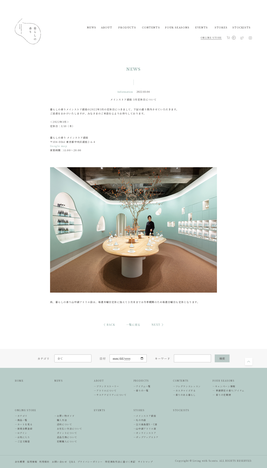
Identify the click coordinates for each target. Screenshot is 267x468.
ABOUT (99, 380)
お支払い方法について (68, 428)
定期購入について (65, 441)
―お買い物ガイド (64, 415)
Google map (58, 146)
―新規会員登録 (23, 428)
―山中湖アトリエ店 (145, 428)
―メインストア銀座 (145, 415)
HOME (19, 380)
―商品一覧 (21, 420)
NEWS (58, 380)
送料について (63, 424)
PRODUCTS (141, 380)
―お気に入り (22, 437)
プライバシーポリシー (90, 461)
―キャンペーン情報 (223, 386)
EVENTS (99, 410)
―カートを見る (23, 424)
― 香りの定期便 (221, 394)
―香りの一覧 (141, 390)
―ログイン (21, 432)
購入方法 (60, 420)
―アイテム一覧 (142, 386)
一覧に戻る (133, 324)
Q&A (72, 461)
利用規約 (44, 461)
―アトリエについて (105, 390)
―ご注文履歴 (22, 441)
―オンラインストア (145, 432)
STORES (139, 410)
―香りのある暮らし (184, 394)
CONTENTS (181, 380)
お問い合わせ (59, 461)
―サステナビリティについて (110, 394)
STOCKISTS (181, 410)
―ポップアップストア (146, 437)
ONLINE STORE (211, 37)
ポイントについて (65, 432)
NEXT (155, 324)
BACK (111, 324)
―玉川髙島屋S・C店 (145, 424)
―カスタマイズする (184, 390)
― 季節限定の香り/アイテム (228, 390)
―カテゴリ (21, 415)
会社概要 (20, 461)
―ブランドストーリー (106, 386)
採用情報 (32, 461)
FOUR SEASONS (223, 380)
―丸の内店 (140, 420)
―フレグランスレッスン (187, 386)
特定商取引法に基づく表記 (120, 461)
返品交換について (65, 437)
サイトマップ (145, 461)
